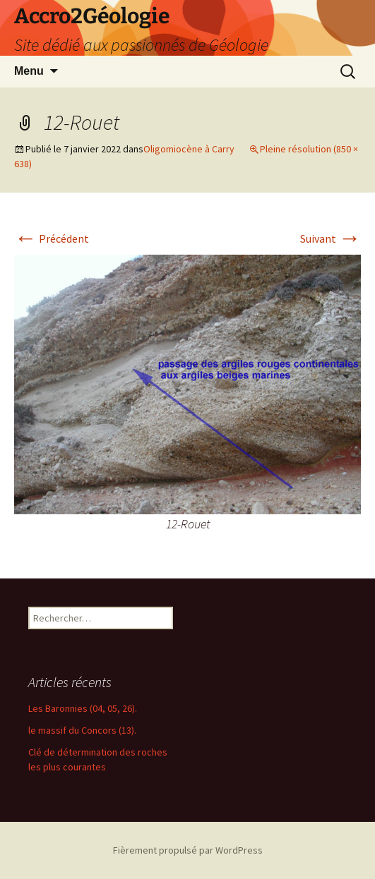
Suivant (330, 238)
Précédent (51, 238)
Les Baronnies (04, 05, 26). (82, 708)
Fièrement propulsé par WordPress (188, 850)
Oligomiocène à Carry (188, 149)
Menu (29, 71)
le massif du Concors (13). (82, 730)
